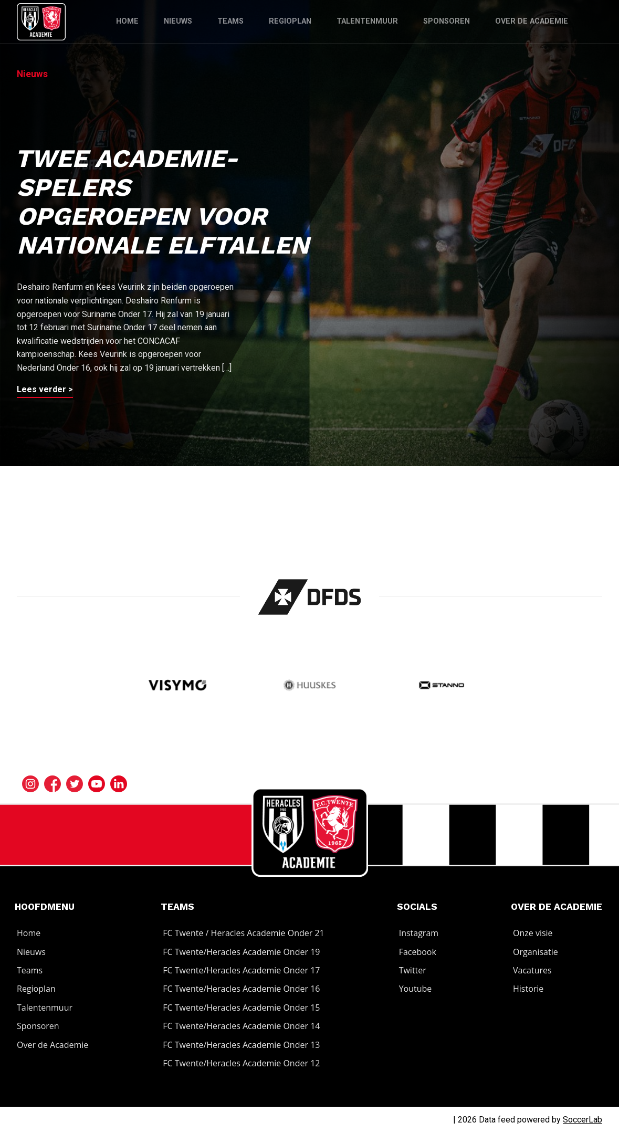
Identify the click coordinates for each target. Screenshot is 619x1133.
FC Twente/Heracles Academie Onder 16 (241, 989)
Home (127, 21)
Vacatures (532, 970)
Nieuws (178, 21)
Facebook (417, 952)
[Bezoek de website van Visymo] (177, 686)
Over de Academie (531, 21)
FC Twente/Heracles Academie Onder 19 (241, 952)
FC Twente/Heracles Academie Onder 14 (241, 1026)
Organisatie (535, 952)
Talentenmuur (367, 21)
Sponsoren (446, 21)
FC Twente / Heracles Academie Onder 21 (243, 933)
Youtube (415, 989)
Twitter (412, 970)
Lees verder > (45, 389)
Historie (528, 989)
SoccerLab (582, 1120)
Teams (230, 21)
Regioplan (290, 21)
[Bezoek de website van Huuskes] (310, 686)
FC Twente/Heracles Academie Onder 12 (241, 1063)
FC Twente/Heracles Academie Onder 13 (241, 1045)
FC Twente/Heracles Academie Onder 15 (241, 1007)
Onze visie (533, 933)
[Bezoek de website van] (309, 597)
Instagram (418, 933)
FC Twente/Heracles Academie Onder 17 (241, 970)
